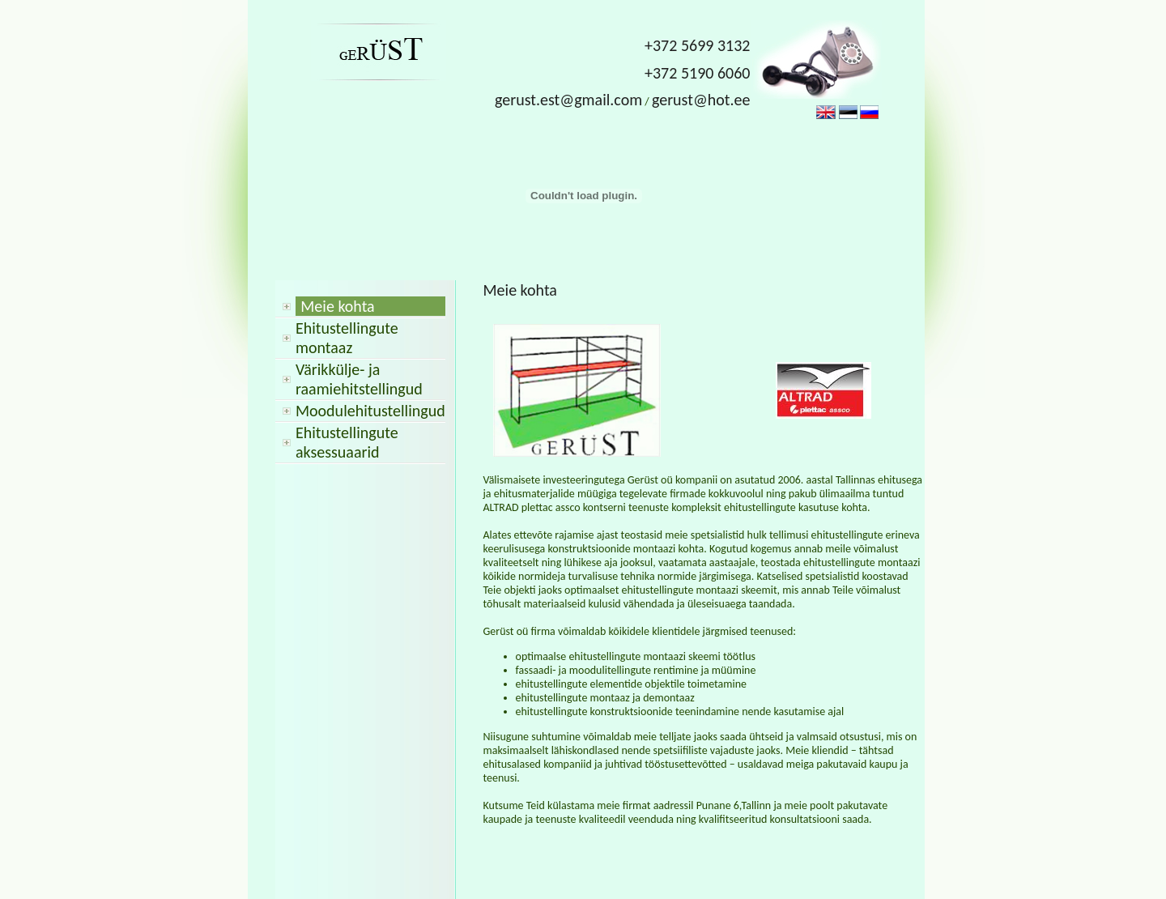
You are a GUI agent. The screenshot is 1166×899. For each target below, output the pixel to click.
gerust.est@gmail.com (568, 99)
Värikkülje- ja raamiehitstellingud (359, 379)
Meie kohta (337, 306)
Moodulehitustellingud (370, 410)
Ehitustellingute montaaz (347, 337)
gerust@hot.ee (701, 99)
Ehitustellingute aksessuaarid (347, 442)
